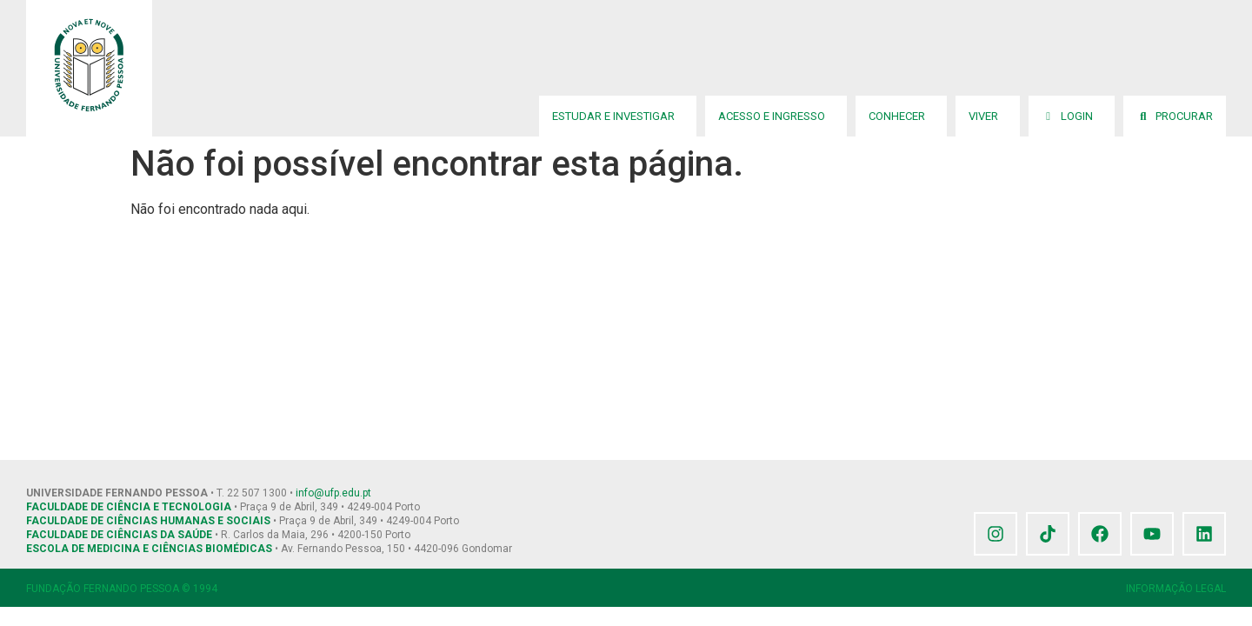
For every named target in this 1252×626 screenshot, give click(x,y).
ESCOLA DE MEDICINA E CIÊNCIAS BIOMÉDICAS (149, 549)
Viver (988, 116)
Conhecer (901, 116)
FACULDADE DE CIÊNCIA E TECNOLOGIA (128, 507)
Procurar (1174, 116)
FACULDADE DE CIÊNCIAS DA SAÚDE (119, 535)
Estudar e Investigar (617, 116)
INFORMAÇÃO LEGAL (1176, 589)
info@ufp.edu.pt (333, 493)
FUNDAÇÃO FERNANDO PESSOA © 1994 (121, 589)
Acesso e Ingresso (776, 116)
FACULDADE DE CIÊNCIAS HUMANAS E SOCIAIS (148, 521)
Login (1072, 116)
